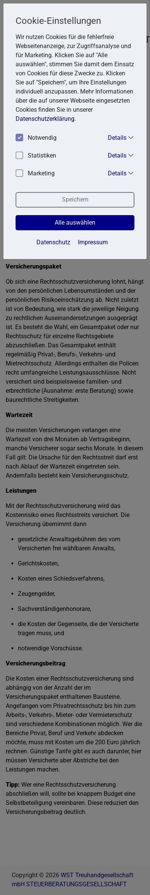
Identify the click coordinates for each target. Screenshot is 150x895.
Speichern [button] (75, 199)
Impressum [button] (93, 242)
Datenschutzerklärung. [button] (46, 118)
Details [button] (121, 137)
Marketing (35, 173)
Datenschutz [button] (53, 242)
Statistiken (36, 156)
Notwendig (36, 138)
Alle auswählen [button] (75, 222)
